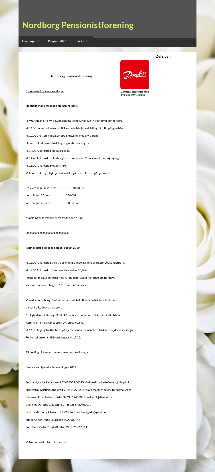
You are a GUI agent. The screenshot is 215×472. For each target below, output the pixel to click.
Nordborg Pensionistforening (77, 25)
